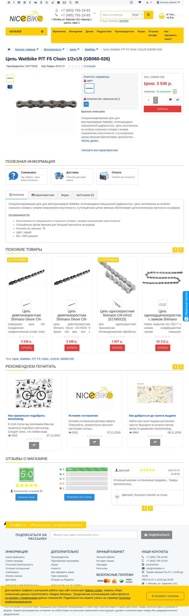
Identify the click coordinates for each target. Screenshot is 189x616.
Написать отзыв (26, 495)
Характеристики (42, 193)
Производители (124, 31)
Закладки (101, 562)
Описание (16, 192)
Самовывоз (12, 570)
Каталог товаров (27, 49)
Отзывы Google (154, 33)
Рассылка (102, 566)
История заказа (105, 559)
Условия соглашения (83, 413)
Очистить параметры (97, 76)
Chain (45, 356)
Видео (65, 193)
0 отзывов (89, 66)
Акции (141, 31)
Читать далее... (90, 138)
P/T (34, 356)
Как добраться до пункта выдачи (152, 413)
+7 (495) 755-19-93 (75, 15)
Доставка (11, 577)
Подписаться (156, 532)
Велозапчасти (54, 49)
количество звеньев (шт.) (102, 96)
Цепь (15, 356)
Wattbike (91, 49)
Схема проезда (14, 559)
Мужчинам (59, 31)
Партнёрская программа (65, 559)
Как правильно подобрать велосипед (26, 415)
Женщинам (75, 31)
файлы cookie (93, 590)
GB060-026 (67, 356)
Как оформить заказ (62, 570)
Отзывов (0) (85, 193)
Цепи (74, 49)
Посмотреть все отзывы (79, 495)
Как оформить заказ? (170, 35)
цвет (88, 80)
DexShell (123, 21)
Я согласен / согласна (165, 596)
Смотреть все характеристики (99, 148)
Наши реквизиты (15, 555)
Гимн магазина (59, 574)
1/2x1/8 (54, 356)
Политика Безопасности (19, 562)
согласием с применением (21, 597)
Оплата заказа (14, 574)
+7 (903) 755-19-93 (75, 10)
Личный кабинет (105, 555)
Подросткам (104, 31)
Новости (56, 566)
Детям (89, 31)
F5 (38, 356)
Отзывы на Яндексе (62, 577)
